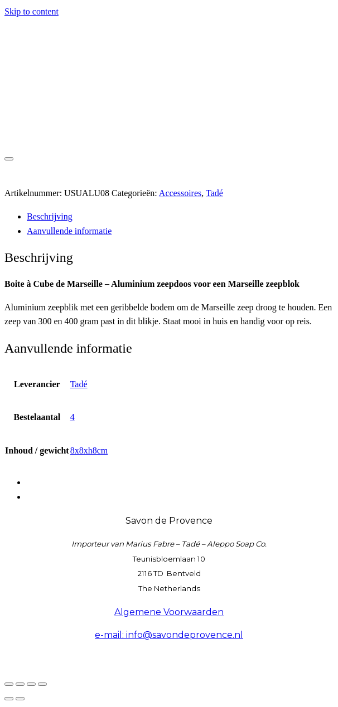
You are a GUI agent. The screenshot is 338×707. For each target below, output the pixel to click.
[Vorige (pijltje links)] (8, 698)
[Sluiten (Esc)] (42, 684)
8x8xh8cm (89, 450)
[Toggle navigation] (8, 158)
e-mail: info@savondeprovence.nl (169, 635)
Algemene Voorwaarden (169, 612)
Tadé (214, 193)
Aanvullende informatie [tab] (69, 231)
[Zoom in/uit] (8, 684)
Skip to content (31, 11)
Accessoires (180, 193)
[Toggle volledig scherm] (20, 684)
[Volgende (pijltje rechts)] (20, 698)
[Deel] (31, 684)
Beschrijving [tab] (50, 216)
